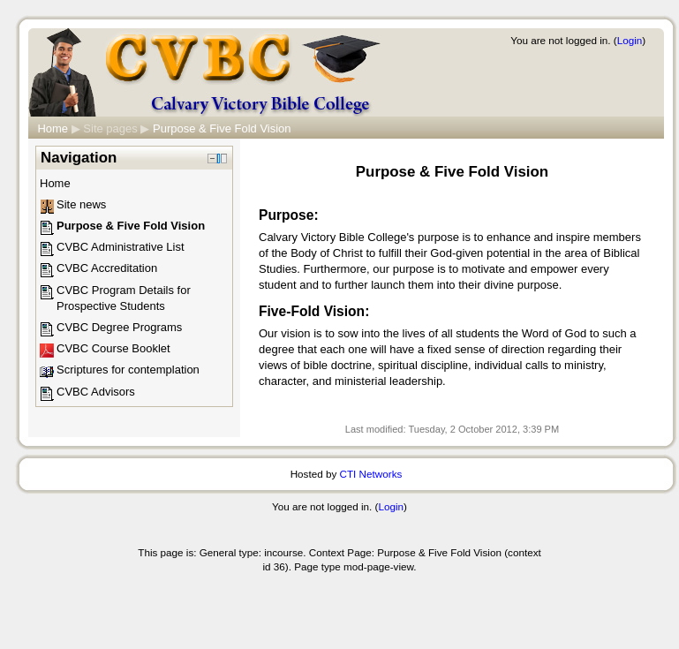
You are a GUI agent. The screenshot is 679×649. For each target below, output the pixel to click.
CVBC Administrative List (121, 246)
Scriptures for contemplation (128, 369)
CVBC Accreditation (107, 268)
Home (52, 128)
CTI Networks (371, 473)
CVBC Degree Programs (119, 327)
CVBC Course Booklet (113, 348)
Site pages (110, 128)
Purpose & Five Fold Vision (222, 128)
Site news (81, 204)
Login (630, 40)
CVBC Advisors (96, 391)
